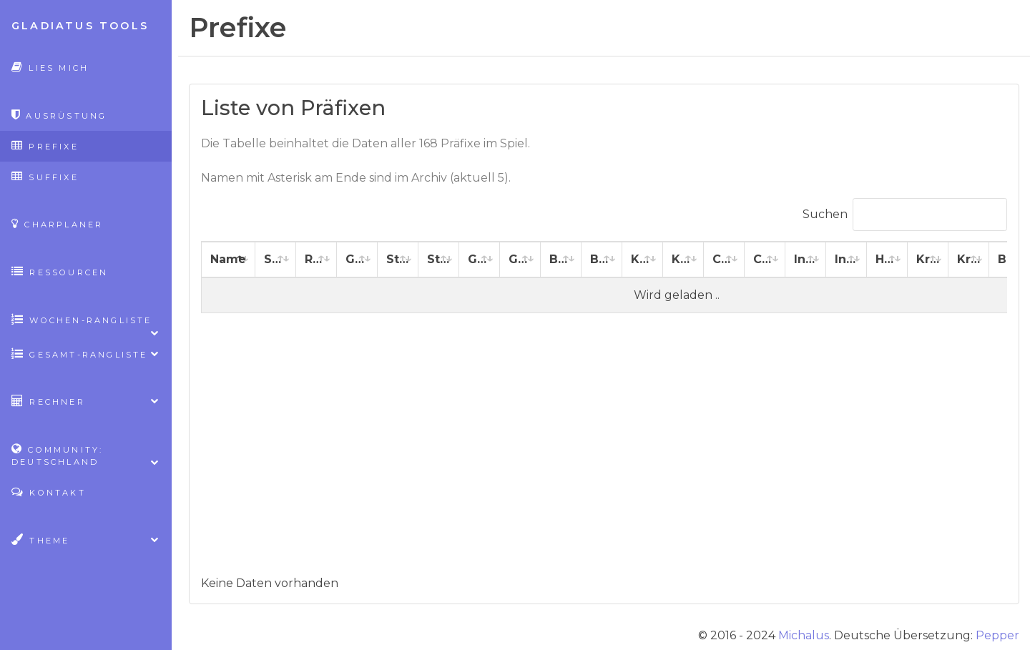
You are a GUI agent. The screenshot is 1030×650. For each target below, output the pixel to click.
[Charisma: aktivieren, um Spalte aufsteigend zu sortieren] (724, 260)
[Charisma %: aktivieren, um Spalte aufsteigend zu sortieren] (765, 260)
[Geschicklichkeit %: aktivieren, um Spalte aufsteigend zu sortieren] (520, 260)
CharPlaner (57, 223)
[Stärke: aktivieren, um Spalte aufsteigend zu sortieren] (398, 260)
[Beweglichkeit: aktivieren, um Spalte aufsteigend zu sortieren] (561, 260)
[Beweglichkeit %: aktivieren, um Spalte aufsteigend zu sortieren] (602, 260)
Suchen (905, 214)
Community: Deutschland (85, 455)
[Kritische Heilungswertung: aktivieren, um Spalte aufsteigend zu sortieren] (928, 260)
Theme (85, 539)
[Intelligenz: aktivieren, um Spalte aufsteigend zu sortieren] (805, 260)
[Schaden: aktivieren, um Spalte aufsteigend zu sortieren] (275, 260)
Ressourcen (59, 271)
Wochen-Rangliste (85, 324)
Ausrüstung (59, 115)
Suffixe (45, 176)
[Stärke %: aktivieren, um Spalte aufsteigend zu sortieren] (438, 260)
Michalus (803, 635)
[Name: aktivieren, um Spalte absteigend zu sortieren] (228, 260)
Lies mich (50, 67)
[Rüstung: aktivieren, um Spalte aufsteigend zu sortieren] (316, 260)
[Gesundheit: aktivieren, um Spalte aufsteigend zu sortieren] (357, 260)
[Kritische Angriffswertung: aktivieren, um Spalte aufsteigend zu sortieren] (968, 260)
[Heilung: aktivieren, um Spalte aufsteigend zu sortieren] (887, 260)
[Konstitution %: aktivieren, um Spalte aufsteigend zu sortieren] (683, 260)
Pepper (997, 635)
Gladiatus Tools (80, 25)
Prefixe (45, 145)
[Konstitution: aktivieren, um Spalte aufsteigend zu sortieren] (642, 260)
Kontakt (48, 492)
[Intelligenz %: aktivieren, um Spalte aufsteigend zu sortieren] (846, 260)
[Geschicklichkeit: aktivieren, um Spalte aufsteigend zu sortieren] (479, 260)
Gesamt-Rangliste (85, 354)
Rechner (85, 401)
